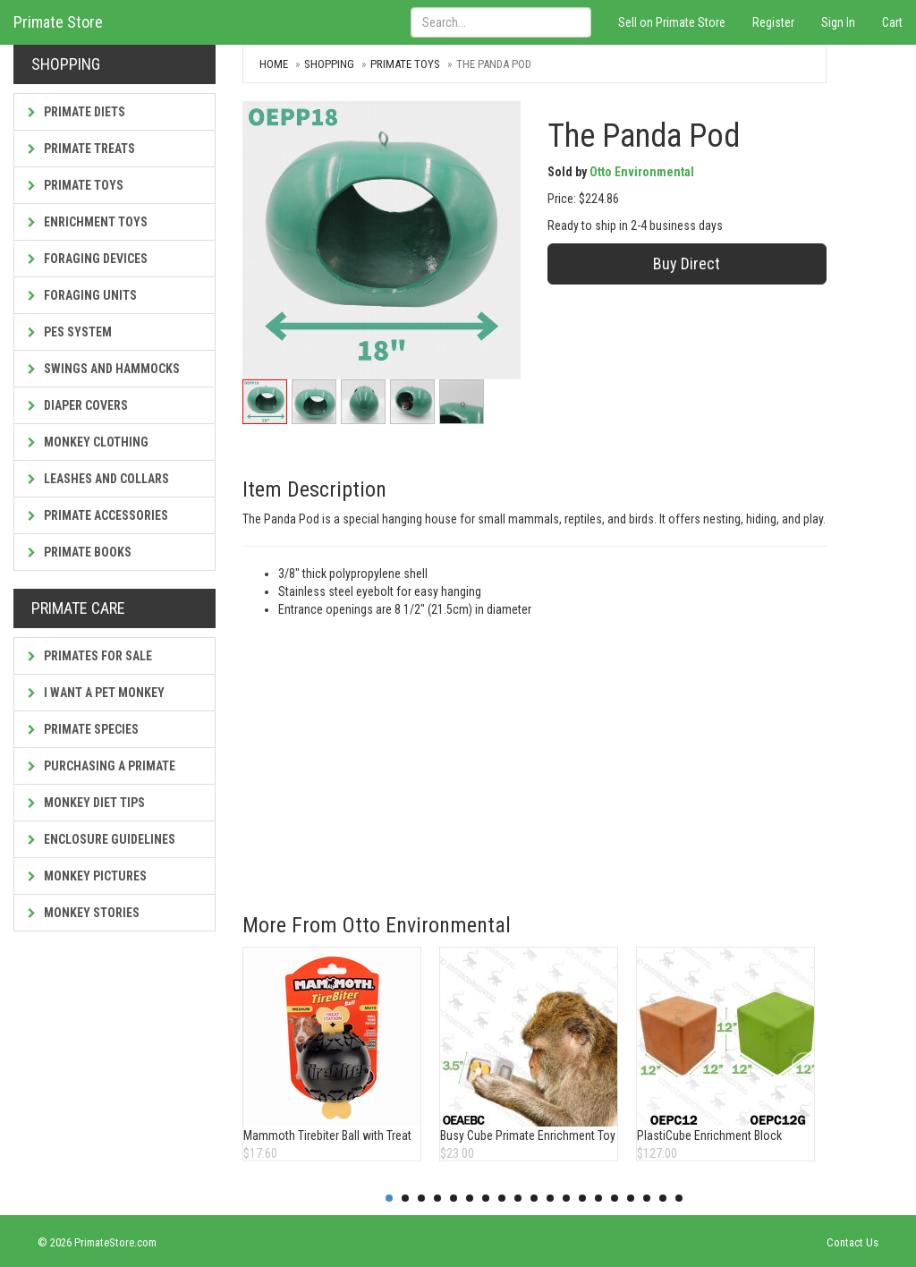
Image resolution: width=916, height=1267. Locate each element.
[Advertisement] (534, 752)
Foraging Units (82, 295)
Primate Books (79, 552)
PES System (70, 332)
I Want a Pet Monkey (96, 692)
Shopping (329, 64)
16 (630, 1198)
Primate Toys (75, 185)
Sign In (838, 22)
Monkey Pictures (87, 876)
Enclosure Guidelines (101, 839)
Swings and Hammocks (104, 368)
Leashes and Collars (98, 479)
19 (679, 1198)
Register (773, 22)
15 (614, 1198)
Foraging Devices (88, 258)
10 (534, 1198)
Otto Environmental (641, 172)
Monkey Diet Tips (86, 802)
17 (646, 1198)
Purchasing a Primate (101, 766)
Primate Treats (81, 148)
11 (550, 1198)
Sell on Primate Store (671, 22)
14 (598, 1198)
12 (566, 1198)
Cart (892, 22)
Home (273, 64)
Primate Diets (76, 112)
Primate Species (83, 729)
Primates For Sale (90, 656)
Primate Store (58, 22)
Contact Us (852, 1242)
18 (662, 1198)
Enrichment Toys (88, 222)
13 (582, 1198)
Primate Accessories (98, 515)
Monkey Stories (84, 913)
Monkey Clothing (88, 442)
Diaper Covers (78, 405)
